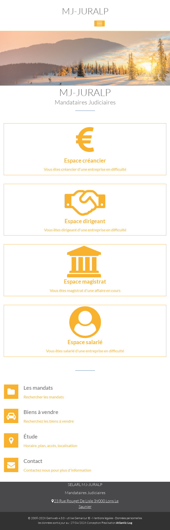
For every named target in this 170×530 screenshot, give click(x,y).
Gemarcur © (82, 518)
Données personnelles (128, 518)
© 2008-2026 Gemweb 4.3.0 (46, 518)
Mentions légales (102, 518)
